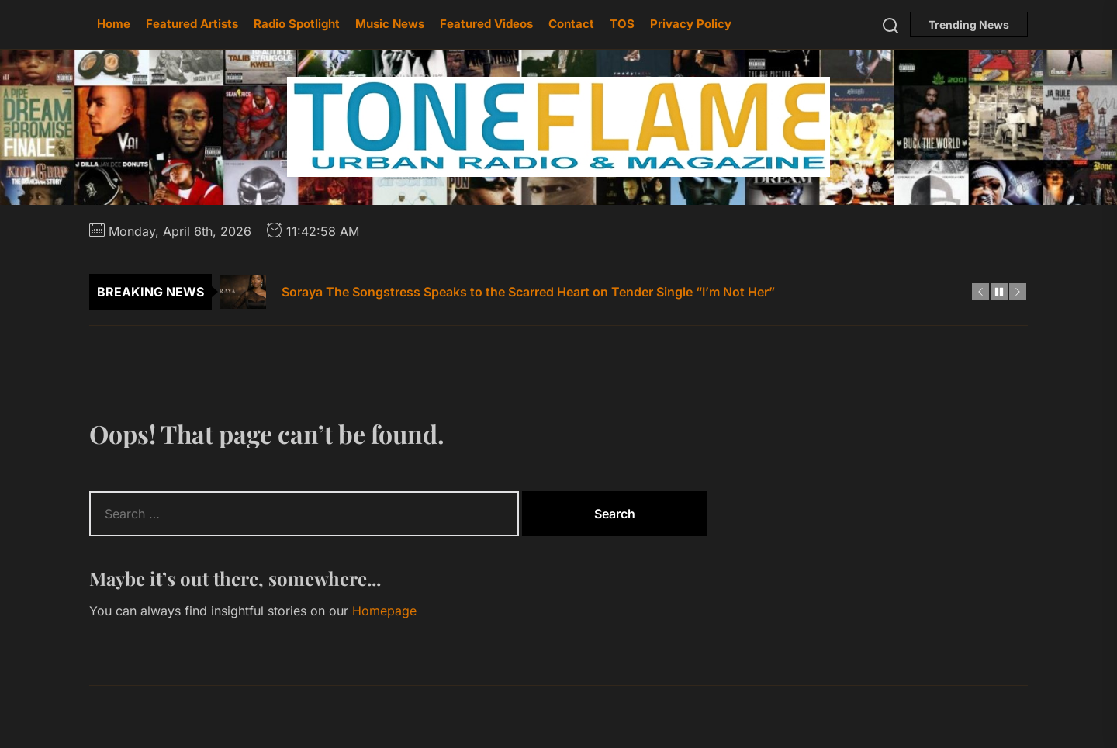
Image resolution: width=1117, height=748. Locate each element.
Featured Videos (486, 23)
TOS (622, 23)
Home (113, 23)
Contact (571, 23)
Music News (389, 23)
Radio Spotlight (297, 23)
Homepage (384, 610)
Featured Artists (192, 23)
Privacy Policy (690, 23)
